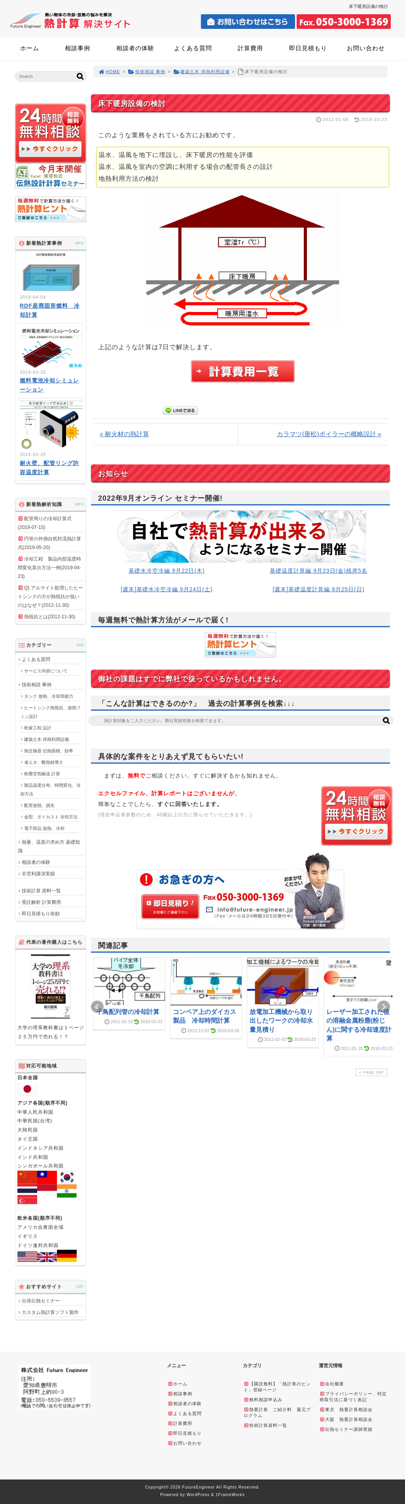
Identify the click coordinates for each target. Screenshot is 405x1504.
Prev (97, 1007)
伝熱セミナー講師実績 (346, 1429)
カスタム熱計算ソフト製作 (50, 1312)
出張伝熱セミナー (41, 1300)
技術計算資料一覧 (265, 1425)
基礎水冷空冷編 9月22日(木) (167, 571)
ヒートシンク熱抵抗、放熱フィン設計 (50, 712)
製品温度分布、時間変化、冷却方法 (50, 789)
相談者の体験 (135, 48)
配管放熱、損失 (39, 805)
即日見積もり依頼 (41, 913)
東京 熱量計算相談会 (346, 1409)
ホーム (29, 48)
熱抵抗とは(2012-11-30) (49, 616)
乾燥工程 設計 (37, 727)
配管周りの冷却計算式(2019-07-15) (45, 523)
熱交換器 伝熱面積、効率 (48, 750)
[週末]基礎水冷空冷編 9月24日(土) (166, 589)
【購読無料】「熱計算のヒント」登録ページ (277, 1386)
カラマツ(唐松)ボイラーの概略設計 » (329, 434)
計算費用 (250, 48)
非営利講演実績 (38, 873)
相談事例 (77, 48)
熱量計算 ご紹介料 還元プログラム (277, 1412)
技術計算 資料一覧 (41, 890)
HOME (109, 71)
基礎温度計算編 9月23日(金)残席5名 (318, 571)
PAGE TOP (371, 1072)
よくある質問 (193, 48)
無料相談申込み (263, 1399)
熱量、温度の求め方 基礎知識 (49, 846)
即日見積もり (308, 48)
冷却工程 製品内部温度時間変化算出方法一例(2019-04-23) (49, 567)
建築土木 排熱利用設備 (201, 71)
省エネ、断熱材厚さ (43, 762)
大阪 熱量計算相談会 (346, 1419)
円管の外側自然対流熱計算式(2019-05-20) (49, 543)
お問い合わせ (366, 48)
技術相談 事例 (146, 71)
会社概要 (332, 1383)
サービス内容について (46, 670)
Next (383, 1007)
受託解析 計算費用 (41, 902)
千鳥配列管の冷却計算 (127, 1011)
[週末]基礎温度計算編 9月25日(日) (318, 589)
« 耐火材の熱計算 (124, 434)
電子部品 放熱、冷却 (44, 828)
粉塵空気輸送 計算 (42, 773)
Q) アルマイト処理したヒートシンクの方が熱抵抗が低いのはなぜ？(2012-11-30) (50, 596)
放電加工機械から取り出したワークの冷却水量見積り (281, 1020)
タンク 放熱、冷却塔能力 (48, 696)
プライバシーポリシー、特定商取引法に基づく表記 (353, 1396)
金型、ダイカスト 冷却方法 (51, 816)
